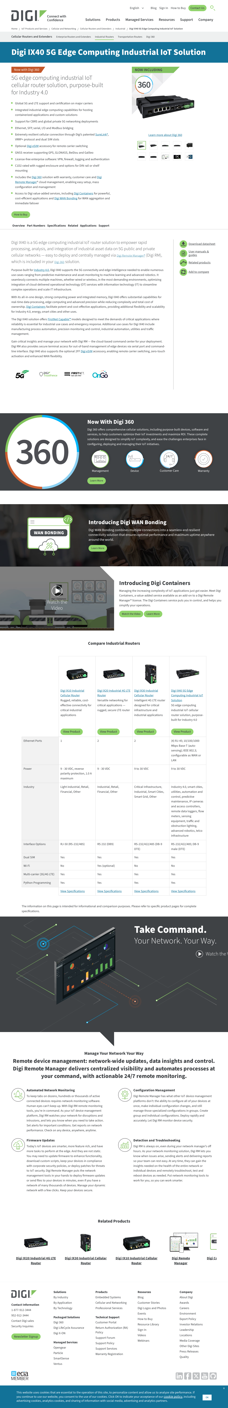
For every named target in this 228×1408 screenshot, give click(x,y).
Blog (152, 8)
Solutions (94, 19)
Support (188, 19)
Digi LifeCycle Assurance (68, 1334)
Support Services (106, 1355)
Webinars (143, 1347)
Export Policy (188, 1325)
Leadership (187, 1336)
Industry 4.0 (41, 277)
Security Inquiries (22, 1333)
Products (114, 19)
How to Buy (176, 8)
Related (100, 230)
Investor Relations (191, 1331)
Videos (142, 1342)
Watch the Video (132, 620)
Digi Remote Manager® (136, 262)
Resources (168, 19)
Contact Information (25, 1312)
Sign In (162, 8)
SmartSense (61, 1365)
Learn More (97, 488)
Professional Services (109, 1315)
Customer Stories (149, 1309)
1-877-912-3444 (21, 1317)
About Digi (186, 1304)
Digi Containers (83, 196)
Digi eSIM (33, 148)
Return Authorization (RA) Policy (111, 1336)
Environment (188, 1320)
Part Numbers (47, 230)
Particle (58, 1360)
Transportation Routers (163, 38)
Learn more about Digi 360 (165, 137)
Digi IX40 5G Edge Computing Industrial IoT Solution (171, 29)
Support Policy (104, 1350)
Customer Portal (105, 1329)
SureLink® (101, 137)
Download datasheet (197, 251)
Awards (184, 1309)
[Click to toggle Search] (213, 8)
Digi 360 (188, 38)
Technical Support (107, 1324)
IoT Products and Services (36, 29)
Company (207, 19)
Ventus (57, 1370)
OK (207, 1393)
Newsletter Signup (26, 1343)
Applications (123, 230)
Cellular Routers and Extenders (104, 29)
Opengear (59, 1354)
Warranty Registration (109, 1361)
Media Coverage (190, 1347)
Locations (186, 1342)
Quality (184, 1363)
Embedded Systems (108, 1304)
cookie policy (31, 1395)
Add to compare (194, 279)
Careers (184, 1315)
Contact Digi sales (22, 1327)
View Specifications (72, 898)
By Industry (60, 1304)
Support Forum (105, 1344)
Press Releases (189, 1358)
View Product (71, 738)
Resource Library (148, 1331)
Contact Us (197, 8)
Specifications (76, 230)
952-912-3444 (20, 1322)
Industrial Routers (130, 38)
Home (14, 29)
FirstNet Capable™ (59, 326)
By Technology (62, 1315)
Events (142, 1320)
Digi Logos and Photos (152, 1315)
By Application (62, 1309)
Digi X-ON (59, 1340)
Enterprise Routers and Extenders (92, 38)
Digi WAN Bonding (65, 200)
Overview (22, 230)
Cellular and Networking (69, 29)
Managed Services (141, 19)
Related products (195, 270)
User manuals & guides (194, 260)
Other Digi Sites (189, 1353)
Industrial (131, 29)
